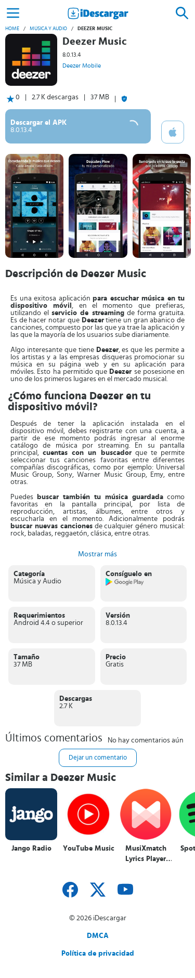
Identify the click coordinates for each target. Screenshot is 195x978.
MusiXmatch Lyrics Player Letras (145, 854)
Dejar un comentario (98, 757)
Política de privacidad (97, 953)
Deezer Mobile (81, 65)
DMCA (98, 936)
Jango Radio (31, 848)
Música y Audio (48, 28)
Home (12, 28)
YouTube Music (88, 848)
